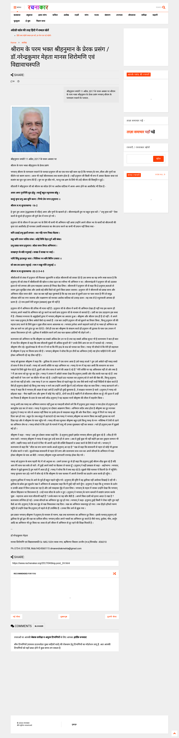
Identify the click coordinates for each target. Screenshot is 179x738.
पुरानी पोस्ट (112, 617)
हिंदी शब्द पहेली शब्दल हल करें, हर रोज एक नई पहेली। (34, 35)
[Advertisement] (146, 46)
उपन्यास (119, 15)
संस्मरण (107, 15)
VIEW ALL (160, 174)
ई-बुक (28, 21)
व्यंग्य (86, 15)
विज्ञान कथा (40, 21)
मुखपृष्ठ (74, 724)
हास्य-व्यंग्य (42, 15)
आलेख (66, 15)
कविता (55, 15)
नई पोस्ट (16, 617)
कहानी (155, 15)
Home (13, 42)
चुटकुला (17, 21)
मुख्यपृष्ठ (64, 617)
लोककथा (131, 15)
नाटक (96, 15)
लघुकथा (29, 15)
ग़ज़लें (77, 15)
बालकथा (17, 15)
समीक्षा (144, 15)
